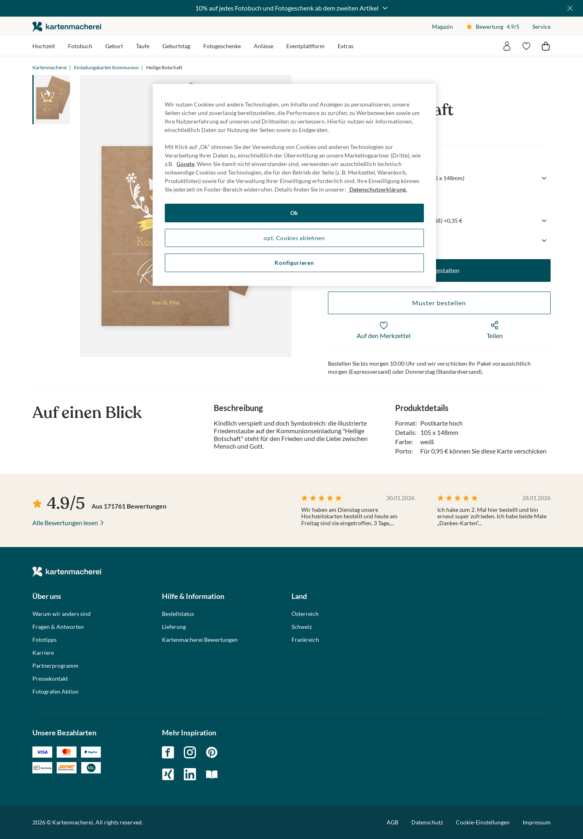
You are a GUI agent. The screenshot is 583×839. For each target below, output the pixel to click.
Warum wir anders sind (61, 614)
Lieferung (174, 627)
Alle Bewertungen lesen (65, 522)
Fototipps (44, 640)
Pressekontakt (50, 678)
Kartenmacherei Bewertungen (200, 640)
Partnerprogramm (55, 665)
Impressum (537, 822)
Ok (294, 212)
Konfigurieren (294, 262)
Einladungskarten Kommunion (106, 67)
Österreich (305, 614)
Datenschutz (427, 822)
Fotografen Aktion (55, 691)
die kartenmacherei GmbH (66, 26)
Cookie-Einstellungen (483, 822)
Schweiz (302, 627)
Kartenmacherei (49, 67)
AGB (392, 822)
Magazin (442, 26)
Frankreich (305, 640)
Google (185, 163)
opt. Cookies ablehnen (294, 237)
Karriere (43, 652)
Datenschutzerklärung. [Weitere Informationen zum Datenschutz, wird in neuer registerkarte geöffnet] (377, 189)
